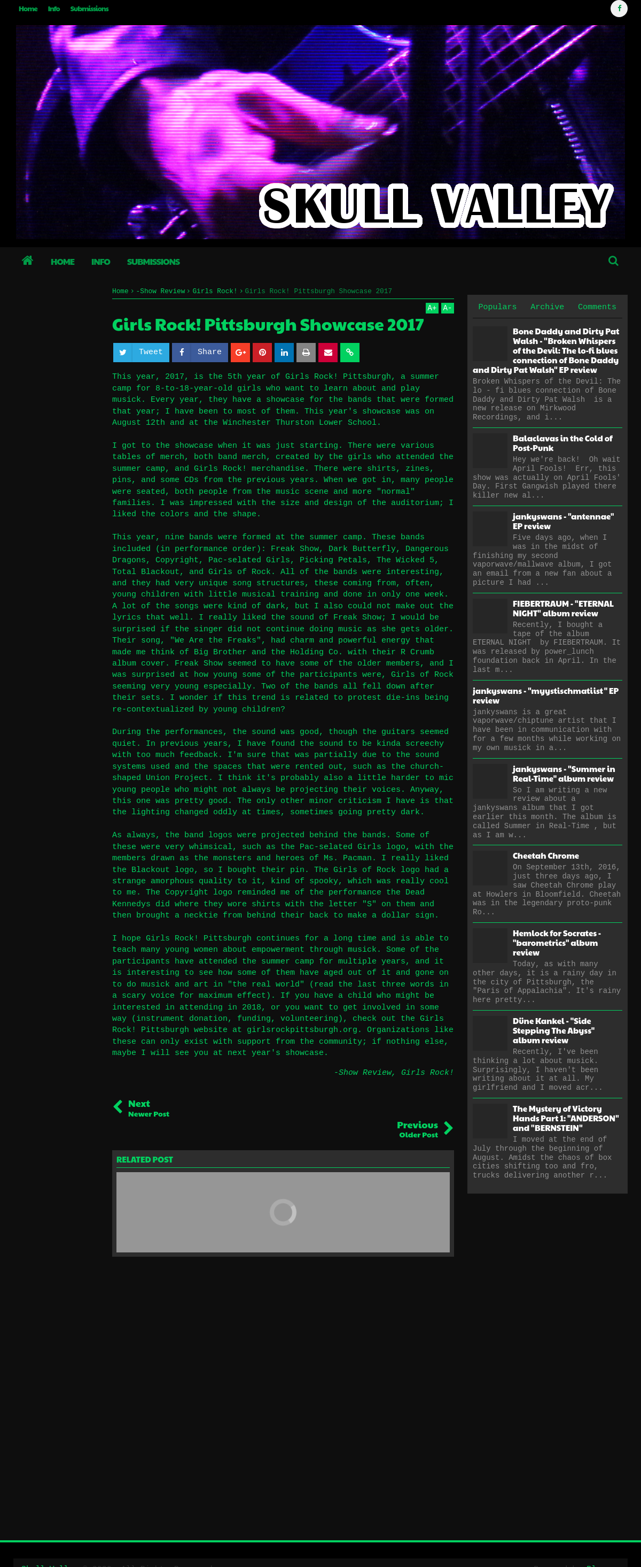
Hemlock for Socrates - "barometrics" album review (557, 942)
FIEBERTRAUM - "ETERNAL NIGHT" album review (563, 608)
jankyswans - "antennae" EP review (563, 520)
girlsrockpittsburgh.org (302, 1030)
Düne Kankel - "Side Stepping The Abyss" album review (554, 1030)
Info (54, 8)
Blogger (603, 1547)
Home (28, 8)
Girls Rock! (427, 1072)
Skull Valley (50, 1547)
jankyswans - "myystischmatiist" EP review (546, 695)
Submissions (89, 8)
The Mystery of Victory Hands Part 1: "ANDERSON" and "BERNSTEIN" (566, 1118)
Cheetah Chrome (546, 855)
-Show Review (363, 1072)
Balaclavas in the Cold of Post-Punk (563, 442)
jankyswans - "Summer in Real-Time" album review (564, 773)
